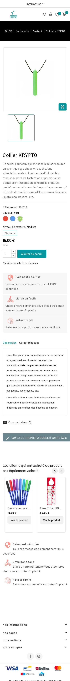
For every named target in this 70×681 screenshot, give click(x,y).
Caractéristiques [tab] (29, 342)
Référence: (10, 207)
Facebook (31, 657)
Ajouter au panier (32, 253)
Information (33, 3)
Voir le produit (19, 520)
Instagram (39, 657)
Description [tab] (10, 342)
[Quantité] (7, 254)
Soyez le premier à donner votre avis (36, 438)
